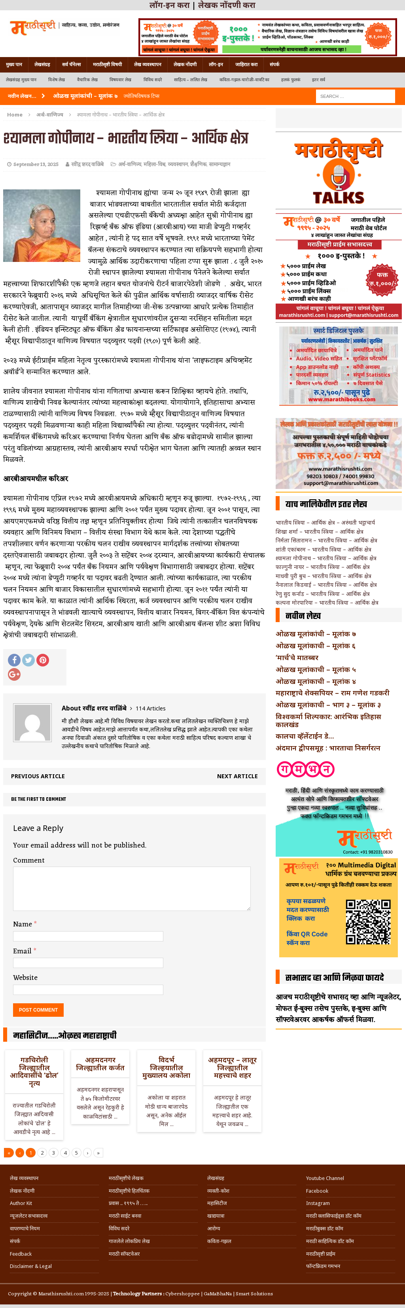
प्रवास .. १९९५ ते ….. (128, 1203)
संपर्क (274, 64)
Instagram (318, 1203)
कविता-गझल (219, 1241)
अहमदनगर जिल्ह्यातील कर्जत (100, 1063)
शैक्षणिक (198, 164)
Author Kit (21, 1203)
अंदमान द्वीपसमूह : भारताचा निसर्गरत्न (328, 747)
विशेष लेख (56, 79)
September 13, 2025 (36, 164)
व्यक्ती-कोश (218, 1191)
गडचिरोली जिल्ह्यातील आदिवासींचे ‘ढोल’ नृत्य (34, 1071)
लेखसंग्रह (42, 64)
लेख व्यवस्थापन (147, 64)
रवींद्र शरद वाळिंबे (87, 164)
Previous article (38, 776)
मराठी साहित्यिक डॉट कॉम (330, 1241)
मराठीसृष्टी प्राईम (320, 1254)
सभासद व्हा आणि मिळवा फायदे (335, 978)
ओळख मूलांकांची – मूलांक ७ (316, 633)
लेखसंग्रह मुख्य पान (21, 79)
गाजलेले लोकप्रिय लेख (129, 1241)
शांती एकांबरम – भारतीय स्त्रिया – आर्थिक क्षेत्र (323, 549)
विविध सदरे (153, 79)
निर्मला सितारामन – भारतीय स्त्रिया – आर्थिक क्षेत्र (326, 540)
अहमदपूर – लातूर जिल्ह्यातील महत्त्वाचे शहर (232, 1067)
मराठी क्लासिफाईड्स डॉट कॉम (333, 1216)
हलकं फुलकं (290, 79)
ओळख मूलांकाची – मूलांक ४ (316, 681)
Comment (29, 860)
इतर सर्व (318, 79)
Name (23, 924)
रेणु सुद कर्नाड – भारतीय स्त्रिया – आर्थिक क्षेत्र (323, 594)
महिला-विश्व (154, 164)
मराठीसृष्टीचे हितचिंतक (129, 1191)
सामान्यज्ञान (219, 164)
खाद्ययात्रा (215, 1216)
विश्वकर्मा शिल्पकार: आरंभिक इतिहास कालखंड (328, 720)
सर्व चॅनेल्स (71, 64)
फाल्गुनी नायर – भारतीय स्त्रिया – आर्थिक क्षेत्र (323, 567)
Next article (237, 776)
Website (25, 978)
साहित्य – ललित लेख (191, 79)
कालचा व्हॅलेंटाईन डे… (305, 736)
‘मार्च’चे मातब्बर (297, 657)
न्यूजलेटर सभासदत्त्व (28, 1216)
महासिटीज (217, 1203)
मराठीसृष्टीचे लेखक (126, 1178)
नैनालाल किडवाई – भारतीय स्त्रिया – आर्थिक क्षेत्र (326, 584)
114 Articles (151, 708)
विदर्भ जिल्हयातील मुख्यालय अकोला (166, 1067)
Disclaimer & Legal (31, 1266)
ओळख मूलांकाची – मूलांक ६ (316, 645)
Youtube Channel (325, 1178)
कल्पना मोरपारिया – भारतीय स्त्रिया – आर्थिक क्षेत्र (327, 602)
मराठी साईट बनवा (125, 1216)
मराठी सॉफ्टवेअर (124, 1254)
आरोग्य (213, 1229)
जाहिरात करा (246, 64)
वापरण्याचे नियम (25, 1229)
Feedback (21, 1254)
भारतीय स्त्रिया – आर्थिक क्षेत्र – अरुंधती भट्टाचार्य (325, 522)
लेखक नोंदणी (185, 64)
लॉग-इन (216, 64)
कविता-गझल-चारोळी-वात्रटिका (244, 79)
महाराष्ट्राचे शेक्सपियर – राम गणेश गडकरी (333, 692)
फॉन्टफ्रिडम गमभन (323, 1266)
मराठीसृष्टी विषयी (107, 64)
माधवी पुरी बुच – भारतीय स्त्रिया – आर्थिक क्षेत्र (323, 576)
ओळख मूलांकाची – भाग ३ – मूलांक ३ (328, 704)
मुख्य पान (14, 64)
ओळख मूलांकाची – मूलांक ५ (316, 669)
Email (23, 951)
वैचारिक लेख (87, 79)
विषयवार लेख (121, 79)
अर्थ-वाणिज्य (129, 164)
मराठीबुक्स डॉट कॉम (324, 1229)
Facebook (317, 1191)
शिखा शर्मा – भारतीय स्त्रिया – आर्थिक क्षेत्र (319, 531)
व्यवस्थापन (178, 164)
